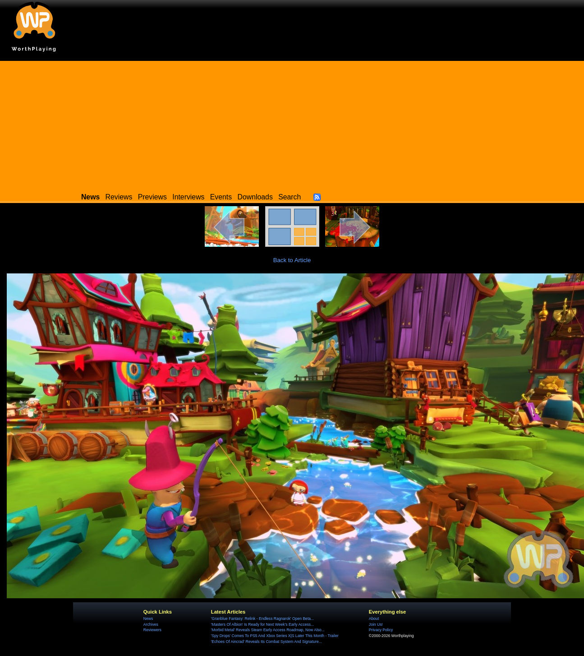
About (374, 618)
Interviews (188, 197)
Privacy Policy (381, 630)
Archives (150, 624)
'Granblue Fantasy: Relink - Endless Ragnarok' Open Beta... (262, 618)
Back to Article (292, 260)
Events (221, 197)
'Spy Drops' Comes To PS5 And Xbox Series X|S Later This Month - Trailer (275, 635)
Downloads (255, 197)
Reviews (119, 197)
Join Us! (376, 624)
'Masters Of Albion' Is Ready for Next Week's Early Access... (262, 624)
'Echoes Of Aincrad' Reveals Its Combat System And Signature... (266, 641)
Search (289, 197)
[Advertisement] (292, 124)
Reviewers (152, 630)
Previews (152, 197)
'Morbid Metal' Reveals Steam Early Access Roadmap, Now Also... (268, 630)
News (148, 618)
